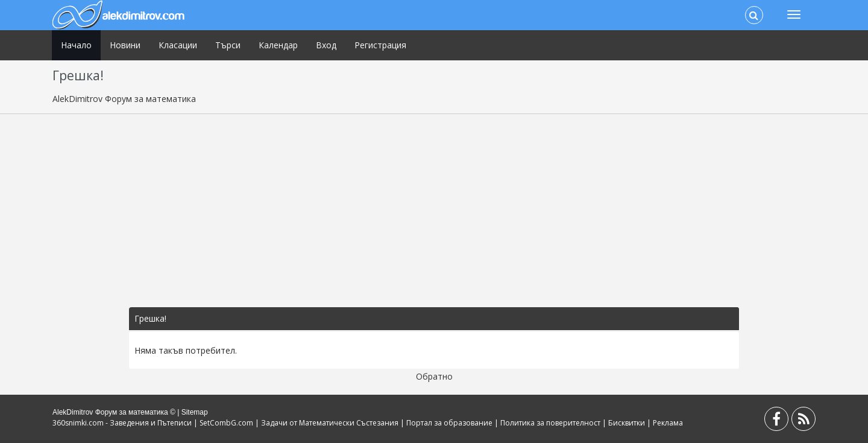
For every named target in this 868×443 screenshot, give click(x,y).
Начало (76, 45)
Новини (125, 45)
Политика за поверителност (550, 423)
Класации (178, 45)
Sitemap (194, 412)
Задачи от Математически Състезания (329, 423)
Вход (326, 45)
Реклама (668, 423)
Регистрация (380, 45)
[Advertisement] (434, 210)
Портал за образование (449, 423)
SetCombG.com (226, 423)
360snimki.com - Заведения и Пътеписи (122, 423)
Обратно (434, 376)
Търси (228, 45)
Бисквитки (626, 423)
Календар (278, 45)
